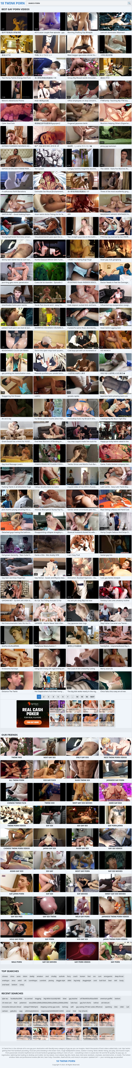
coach (75, 976)
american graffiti (106, 999)
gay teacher (73, 999)
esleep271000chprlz (31, 1007)
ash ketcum (105, 1003)
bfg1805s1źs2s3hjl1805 (52, 999)
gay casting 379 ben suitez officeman (89, 1007)
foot (89, 976)
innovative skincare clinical (11, 1007)
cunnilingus (33, 980)
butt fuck (102, 980)
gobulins (13, 1011)
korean (82, 976)
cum (99, 976)
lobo (116, 1007)
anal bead (5, 985)
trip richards (83, 1011)
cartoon (5, 1011)
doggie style (60, 980)
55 (82, 697)
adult (20, 980)
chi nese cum (7, 1003)
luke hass (74, 1003)
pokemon (23, 1003)
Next (92, 697)
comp (22, 985)
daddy (32, 976)
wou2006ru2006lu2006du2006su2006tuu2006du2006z (48, 1003)
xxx (94, 976)
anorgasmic (108, 976)
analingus (5, 980)
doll (115, 980)
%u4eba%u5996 (16, 999)
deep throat (119, 976)
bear (110, 980)
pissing (51, 980)
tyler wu (5, 999)
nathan (96, 1003)
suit (127, 1007)
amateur (40, 976)
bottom (14, 985)
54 (77, 697)
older (122, 1007)
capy (20, 1011)
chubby (53, 976)
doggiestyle (87, 980)
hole (74, 1011)
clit (25, 980)
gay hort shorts (85, 1003)
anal (47, 976)
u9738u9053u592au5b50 (89, 999)
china (12, 976)
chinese (5, 976)
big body (77, 980)
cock (95, 980)
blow (64, 999)
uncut (68, 1011)
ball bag (65, 1007)
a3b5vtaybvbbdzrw (32, 1011)
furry (69, 976)
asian (19, 976)
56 (87, 697)
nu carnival (28, 999)
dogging (38, 999)
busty (122, 980)
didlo (69, 980)
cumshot (43, 980)
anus (13, 980)
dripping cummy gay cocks (50, 1007)
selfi (72, 1007)
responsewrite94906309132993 (52, 1011)
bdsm (25, 976)
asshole (61, 976)
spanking (108, 1007)
